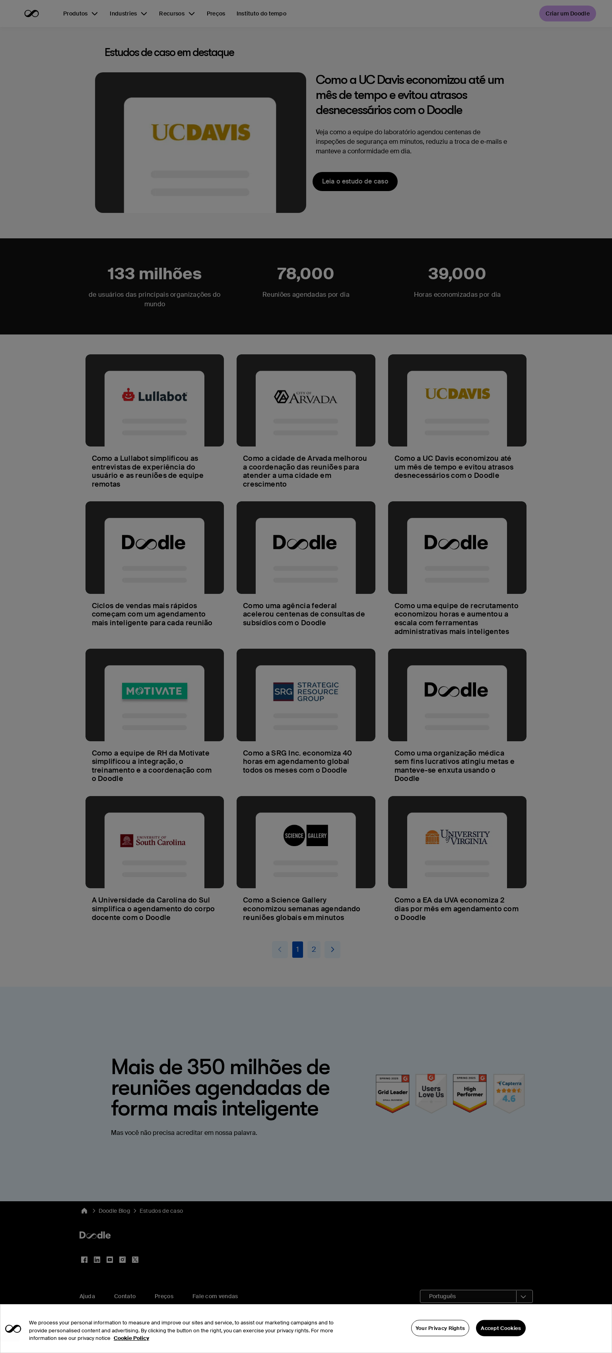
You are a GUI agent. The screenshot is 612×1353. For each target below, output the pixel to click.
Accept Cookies (501, 1339)
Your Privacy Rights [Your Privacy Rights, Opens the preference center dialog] (440, 1339)
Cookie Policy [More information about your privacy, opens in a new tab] (131, 1349)
